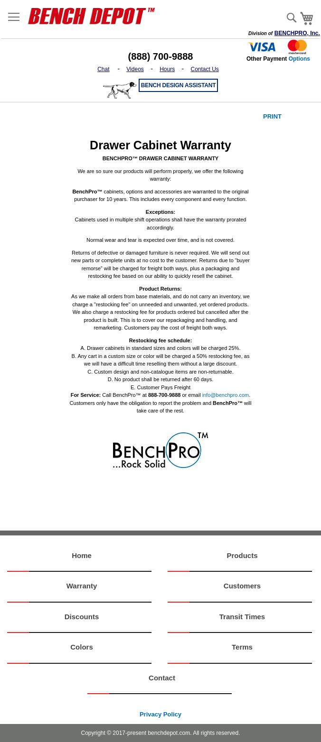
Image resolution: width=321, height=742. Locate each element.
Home (82, 555)
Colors (81, 647)
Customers (242, 586)
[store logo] (94, 16)
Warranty (81, 586)
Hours (167, 69)
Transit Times (242, 617)
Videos (134, 69)
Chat (103, 69)
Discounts (82, 617)
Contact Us (205, 69)
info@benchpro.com (225, 395)
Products (242, 555)
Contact (162, 678)
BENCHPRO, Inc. (297, 33)
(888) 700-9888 (160, 56)
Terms (242, 647)
